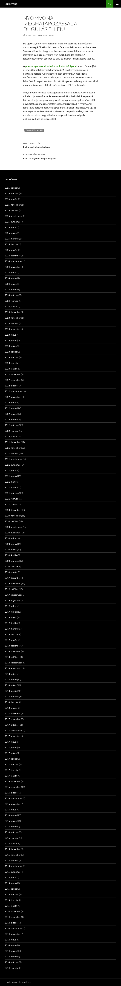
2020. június (11, 544)
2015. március (12, 894)
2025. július (10, 227)
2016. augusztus (12, 804)
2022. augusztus (12, 397)
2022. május (11, 414)
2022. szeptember (13, 391)
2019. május (11, 617)
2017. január (11, 775)
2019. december (12, 577)
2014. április (11, 956)
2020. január (11, 572)
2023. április (11, 351)
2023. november (13, 317)
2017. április (11, 758)
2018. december (12, 645)
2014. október (11, 922)
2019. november (13, 583)
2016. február (11, 838)
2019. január (11, 640)
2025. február (11, 244)
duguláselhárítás (34, 130)
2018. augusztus (12, 668)
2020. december (12, 510)
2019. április (11, 623)
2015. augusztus (12, 871)
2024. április (11, 289)
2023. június (11, 340)
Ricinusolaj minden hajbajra (60, 144)
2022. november (13, 380)
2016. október (11, 792)
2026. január (11, 199)
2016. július (10, 809)
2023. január (11, 368)
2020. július (10, 538)
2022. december (12, 374)
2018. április (11, 691)
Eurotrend (11, 3)
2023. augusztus (12, 329)
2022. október (11, 385)
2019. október (11, 589)
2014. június (11, 945)
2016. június (11, 815)
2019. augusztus (12, 600)
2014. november (13, 917)
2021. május (11, 481)
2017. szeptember (13, 730)
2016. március (12, 832)
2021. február (11, 498)
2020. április (11, 555)
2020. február (11, 566)
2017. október (11, 724)
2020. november (13, 515)
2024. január (11, 306)
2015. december (12, 849)
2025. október (11, 210)
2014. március (12, 962)
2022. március (12, 425)
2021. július (10, 470)
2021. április (11, 487)
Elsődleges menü (117, 4)
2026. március (12, 193)
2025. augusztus (12, 221)
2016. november (13, 787)
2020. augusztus (12, 532)
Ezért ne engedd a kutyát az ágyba (60, 156)
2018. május (11, 685)
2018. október (11, 657)
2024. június (11, 278)
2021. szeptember (13, 459)
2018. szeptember (13, 662)
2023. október (11, 323)
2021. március (12, 493)
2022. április (11, 419)
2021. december (12, 442)
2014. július (10, 939)
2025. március (12, 238)
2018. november (13, 651)
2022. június (11, 408)
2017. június (11, 747)
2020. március (12, 561)
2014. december (12, 911)
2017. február (11, 770)
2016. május (11, 821)
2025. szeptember (13, 216)
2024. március (12, 295)
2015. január (11, 905)
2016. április (11, 826)
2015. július (10, 877)
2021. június (11, 476)
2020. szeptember (13, 527)
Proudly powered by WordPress (18, 982)
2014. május (11, 951)
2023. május (11, 346)
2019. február (11, 634)
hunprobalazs (47, 35)
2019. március (12, 628)
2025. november (13, 204)
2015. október (11, 860)
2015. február (11, 900)
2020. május (11, 549)
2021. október (11, 453)
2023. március (12, 357)
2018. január (11, 707)
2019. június (11, 611)
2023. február (11, 363)
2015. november (13, 854)
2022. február (11, 430)
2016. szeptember (13, 798)
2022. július (10, 402)
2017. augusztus (12, 736)
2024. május (11, 283)
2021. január (11, 504)
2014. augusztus (12, 934)
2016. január (11, 843)
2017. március (12, 764)
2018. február (11, 702)
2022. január (11, 436)
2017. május (11, 753)
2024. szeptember (13, 261)
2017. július (10, 741)
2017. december (12, 713)
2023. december (12, 312)
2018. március (12, 696)
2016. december (12, 781)
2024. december (12, 255)
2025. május (11, 233)
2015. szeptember (13, 866)
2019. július (10, 606)
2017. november (13, 719)
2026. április (11, 187)
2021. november (13, 447)
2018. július (10, 674)
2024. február (11, 300)
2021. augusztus (12, 464)
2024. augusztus (12, 267)
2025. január (11, 250)
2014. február (11, 968)
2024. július (10, 272)
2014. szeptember (13, 928)
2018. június (11, 679)
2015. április (11, 888)
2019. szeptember (13, 594)
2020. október (11, 521)
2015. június (11, 883)
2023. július (10, 334)
